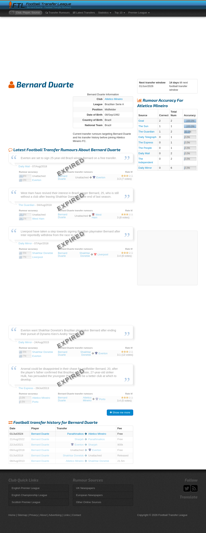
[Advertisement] (103, 47)
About (43, 515)
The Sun (143, 126)
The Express (145, 142)
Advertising (55, 515)
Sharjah (79, 439)
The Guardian (146, 131)
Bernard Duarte (40, 433)
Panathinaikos (75, 433)
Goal (141, 120)
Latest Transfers (84, 12)
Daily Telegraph (147, 137)
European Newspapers (89, 495)
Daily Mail (144, 153)
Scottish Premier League (26, 502)
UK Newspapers (85, 488)
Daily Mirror (145, 167)
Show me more (120, 412)
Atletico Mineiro (114, 99)
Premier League (139, 12)
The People (145, 147)
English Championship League (29, 495)
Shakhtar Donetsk (73, 455)
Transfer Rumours (57, 12)
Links (67, 515)
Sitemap (22, 515)
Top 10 (119, 12)
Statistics (104, 12)
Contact (76, 515)
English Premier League (26, 488)
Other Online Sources (88, 502)
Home (11, 515)
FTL (18, 5)
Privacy (33, 515)
